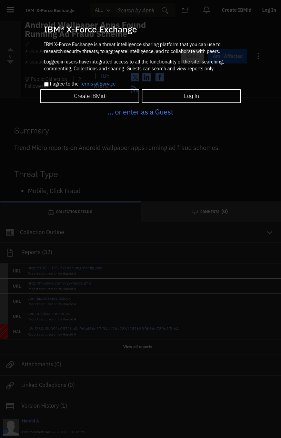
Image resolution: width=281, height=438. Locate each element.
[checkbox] (46, 84)
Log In (191, 96)
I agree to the (83, 84)
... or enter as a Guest (140, 112)
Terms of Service (98, 84)
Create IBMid (89, 96)
